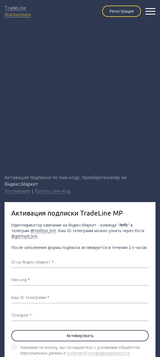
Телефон (19, 315)
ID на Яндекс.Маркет (31, 262)
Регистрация (121, 11)
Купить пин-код (52, 191)
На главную (17, 191)
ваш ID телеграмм (28, 297)
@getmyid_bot (24, 236)
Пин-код (19, 279)
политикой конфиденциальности (98, 353)
